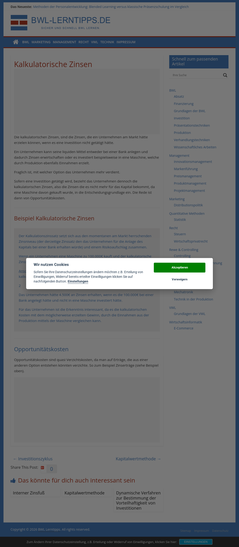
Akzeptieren (180, 267)
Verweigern (179, 279)
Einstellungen (78, 281)
